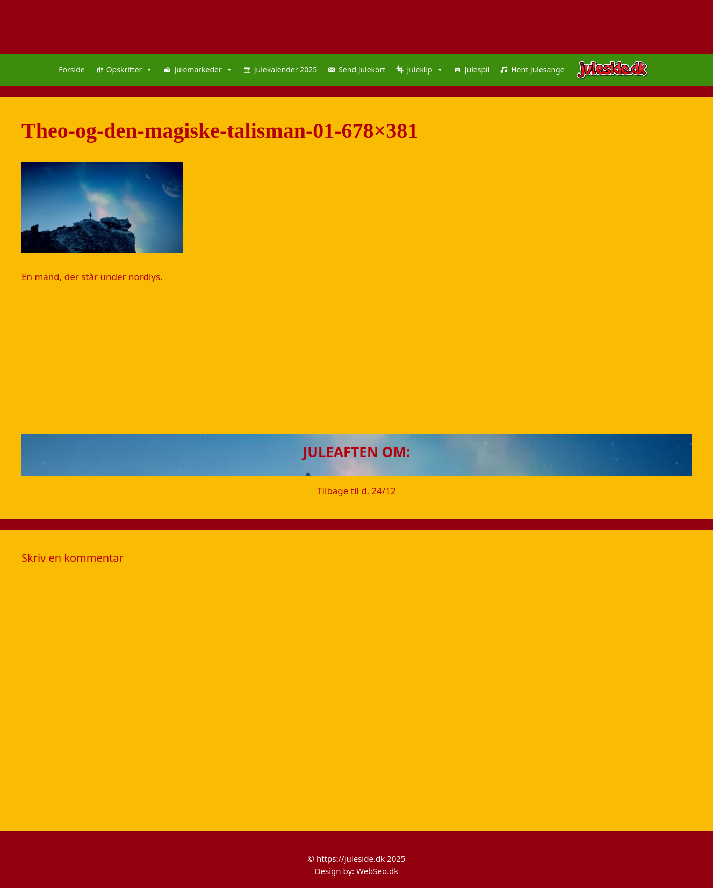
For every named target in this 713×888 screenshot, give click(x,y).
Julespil (477, 69)
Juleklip (425, 69)
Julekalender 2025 (285, 69)
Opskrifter (129, 69)
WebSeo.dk (377, 870)
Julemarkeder (203, 69)
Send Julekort (362, 69)
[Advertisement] (343, 358)
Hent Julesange (537, 69)
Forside (71, 69)
